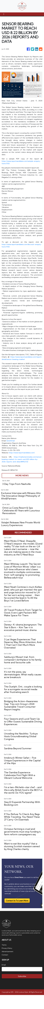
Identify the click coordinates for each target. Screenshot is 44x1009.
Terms (4, 945)
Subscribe (22, 976)
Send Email (10, 441)
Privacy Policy (7, 948)
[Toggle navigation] (4, 14)
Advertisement (7, 951)
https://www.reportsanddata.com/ (22, 453)
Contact (5, 955)
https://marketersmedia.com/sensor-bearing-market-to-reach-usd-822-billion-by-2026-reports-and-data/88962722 (22, 459)
